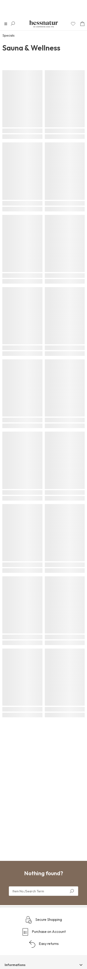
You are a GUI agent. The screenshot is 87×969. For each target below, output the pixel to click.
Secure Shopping (43, 920)
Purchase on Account (44, 932)
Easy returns (44, 944)
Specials (9, 35)
